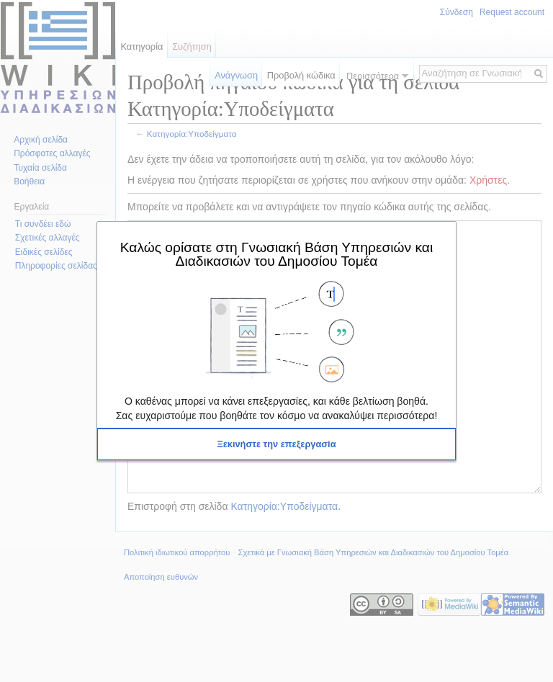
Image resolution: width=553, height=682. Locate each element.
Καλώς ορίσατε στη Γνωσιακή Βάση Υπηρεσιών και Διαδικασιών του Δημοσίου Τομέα (276, 254)
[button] (276, 444)
